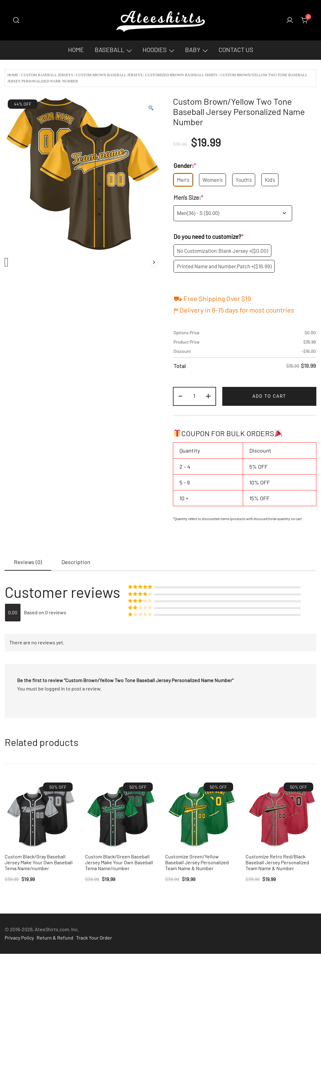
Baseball (109, 49)
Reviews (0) (28, 562)
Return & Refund (55, 937)
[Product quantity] (194, 396)
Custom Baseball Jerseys (47, 75)
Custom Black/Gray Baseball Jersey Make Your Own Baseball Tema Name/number (39, 862)
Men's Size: (188, 198)
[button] (150, 108)
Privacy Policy (19, 937)
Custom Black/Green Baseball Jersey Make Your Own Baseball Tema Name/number (119, 862)
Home (76, 49)
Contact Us (236, 49)
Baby (192, 49)
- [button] (180, 395)
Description (75, 562)
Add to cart (269, 396)
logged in (55, 688)
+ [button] (208, 395)
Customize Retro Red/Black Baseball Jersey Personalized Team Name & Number (277, 862)
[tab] (28, 562)
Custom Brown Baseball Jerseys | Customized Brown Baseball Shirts (147, 75)
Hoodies (154, 49)
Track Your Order (94, 937)
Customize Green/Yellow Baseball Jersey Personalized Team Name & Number (197, 862)
